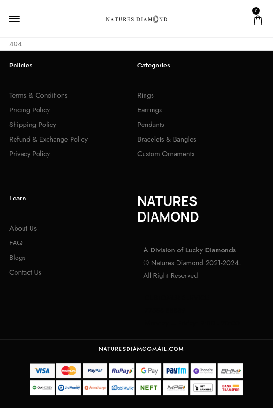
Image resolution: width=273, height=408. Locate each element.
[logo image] (136, 18)
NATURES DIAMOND (168, 209)
